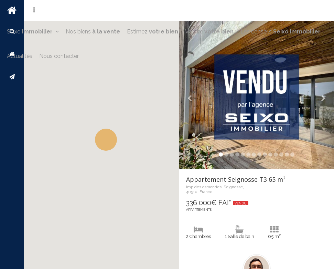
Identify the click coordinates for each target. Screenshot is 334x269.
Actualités (19, 56)
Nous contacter (59, 56)
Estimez (152, 31)
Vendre (209, 31)
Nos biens (93, 31)
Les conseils (280, 31)
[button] (106, 140)
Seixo (33, 31)
